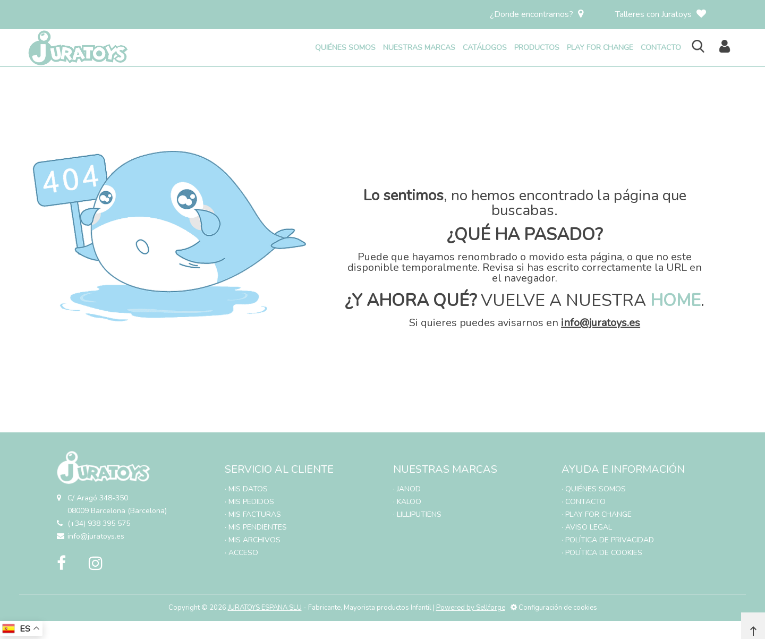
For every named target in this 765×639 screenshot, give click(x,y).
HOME (675, 300)
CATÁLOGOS (485, 47)
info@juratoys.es (600, 323)
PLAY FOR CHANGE (600, 47)
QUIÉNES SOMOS (345, 47)
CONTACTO (661, 47)
